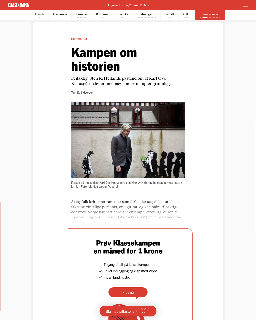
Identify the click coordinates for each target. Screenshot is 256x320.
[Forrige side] (140, 311)
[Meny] (245, 5)
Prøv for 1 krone (224, 5)
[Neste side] (147, 311)
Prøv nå (128, 292)
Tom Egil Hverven (82, 92)
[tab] (38, 15)
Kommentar (79, 39)
